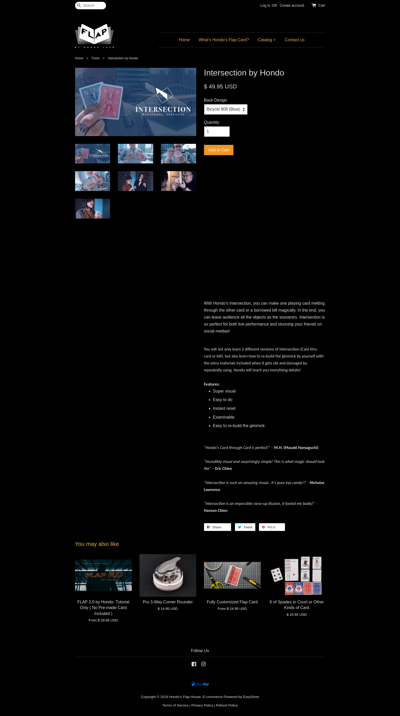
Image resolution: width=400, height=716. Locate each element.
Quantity (211, 122)
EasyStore (251, 697)
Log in (265, 5)
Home (184, 40)
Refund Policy (227, 705)
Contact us (295, 40)
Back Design (215, 100)
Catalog (267, 40)
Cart (321, 5)
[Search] (90, 5)
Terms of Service (175, 705)
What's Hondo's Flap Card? (224, 40)
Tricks (96, 58)
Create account (292, 5)
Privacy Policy (202, 705)
